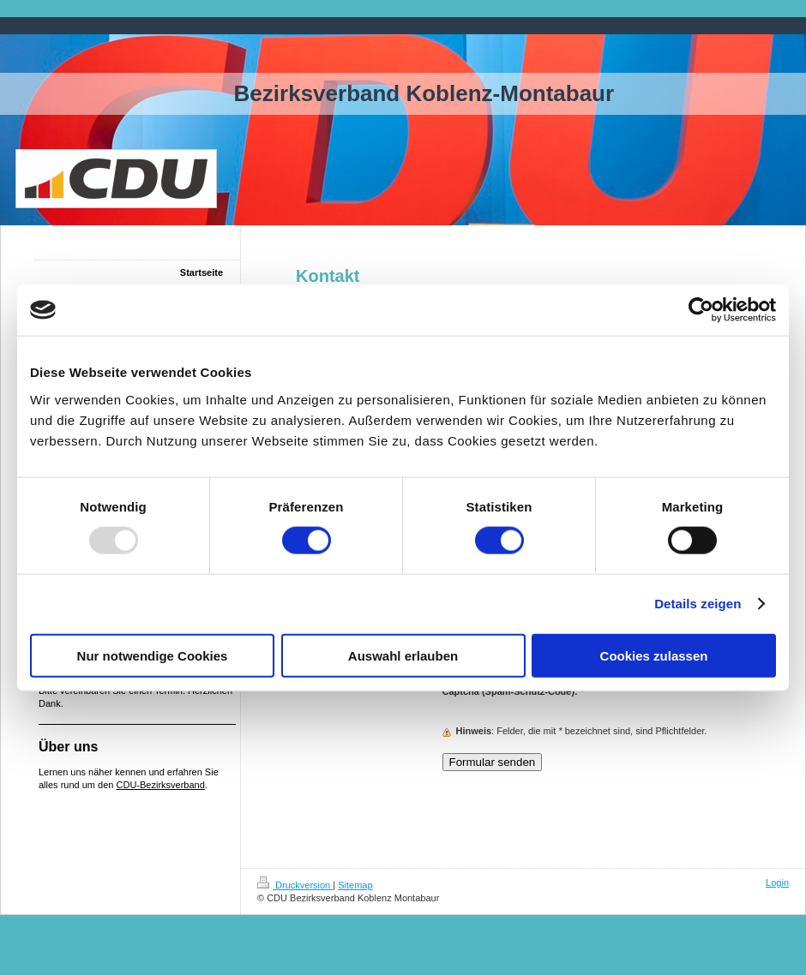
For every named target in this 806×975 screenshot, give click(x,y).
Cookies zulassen (654, 655)
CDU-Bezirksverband (161, 785)
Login (777, 882)
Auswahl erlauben (403, 655)
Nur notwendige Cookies (152, 655)
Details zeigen (697, 603)
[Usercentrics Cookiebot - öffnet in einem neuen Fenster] (701, 310)
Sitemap (355, 885)
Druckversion (295, 885)
